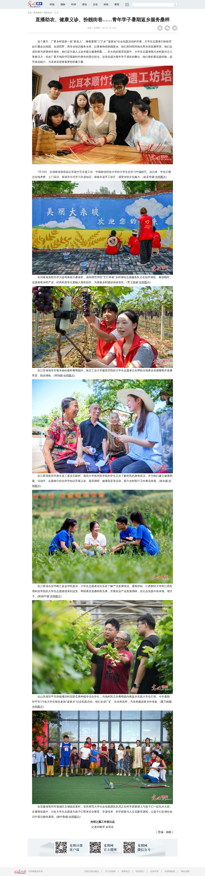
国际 (63, 4)
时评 (73, 4)
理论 (84, 4)
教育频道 (37, 13)
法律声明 (154, 871)
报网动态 (125, 871)
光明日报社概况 (91, 871)
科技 (106, 4)
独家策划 (48, 13)
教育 (116, 4)
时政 (52, 4)
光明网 (97, 28)
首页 (30, 13)
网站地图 (185, 871)
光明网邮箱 (170, 871)
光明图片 (160, 176)
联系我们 (140, 871)
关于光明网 (110, 871)
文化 (95, 4)
